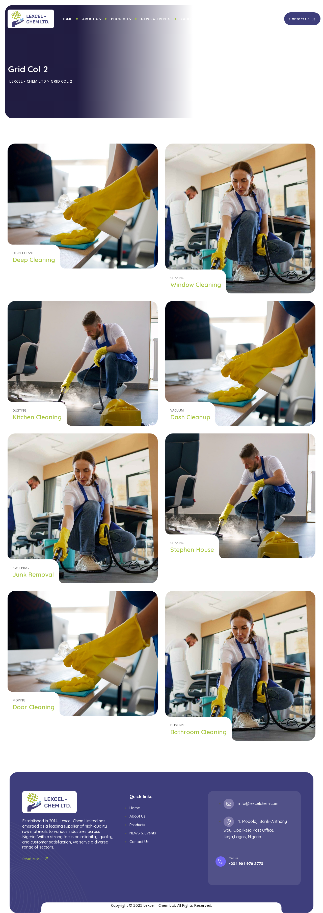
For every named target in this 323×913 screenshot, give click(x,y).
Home (67, 19)
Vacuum (177, 410)
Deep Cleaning (34, 259)
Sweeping (21, 567)
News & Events (156, 19)
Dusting (19, 410)
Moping (19, 700)
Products (121, 19)
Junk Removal (33, 574)
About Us (91, 19)
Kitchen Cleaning (37, 417)
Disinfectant (23, 253)
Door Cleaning (34, 707)
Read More (36, 858)
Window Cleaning (195, 284)
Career (188, 19)
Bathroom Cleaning (198, 732)
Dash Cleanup (190, 417)
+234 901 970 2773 (245, 863)
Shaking (177, 278)
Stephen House (192, 549)
